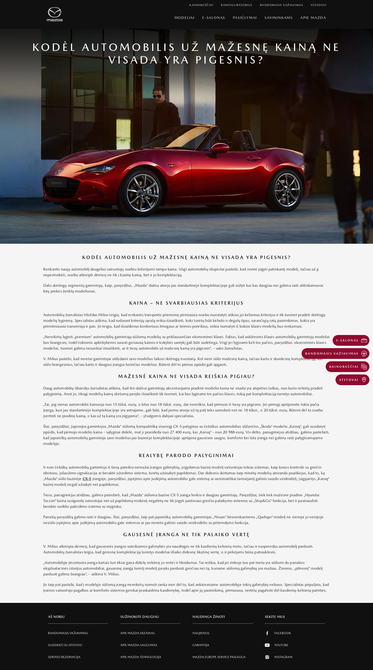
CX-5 (87, 478)
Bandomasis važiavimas (68, 633)
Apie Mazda (313, 18)
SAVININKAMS (279, 18)
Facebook (278, 633)
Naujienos (200, 633)
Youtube (276, 645)
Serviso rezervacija (64, 657)
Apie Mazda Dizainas (137, 633)
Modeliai (184, 18)
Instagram (278, 657)
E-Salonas (213, 18)
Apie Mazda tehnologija (140, 657)
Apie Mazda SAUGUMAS (138, 645)
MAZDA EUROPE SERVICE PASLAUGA (218, 657)
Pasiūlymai (245, 18)
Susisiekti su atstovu (65, 645)
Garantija (200, 645)
